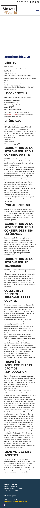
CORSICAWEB (12, 114)
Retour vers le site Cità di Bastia (19, 2)
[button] (4, 505)
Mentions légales (10, 496)
